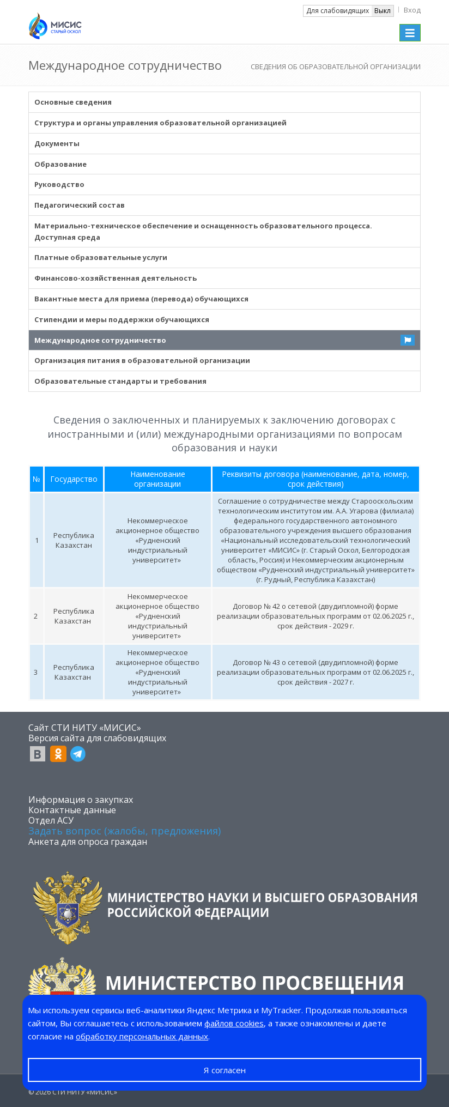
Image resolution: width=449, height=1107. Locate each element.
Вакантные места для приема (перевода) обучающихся (141, 299)
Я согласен (225, 1069)
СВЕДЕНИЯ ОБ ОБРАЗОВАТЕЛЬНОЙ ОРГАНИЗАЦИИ (336, 66)
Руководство (59, 184)
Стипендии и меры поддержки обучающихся (121, 319)
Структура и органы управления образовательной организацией (160, 123)
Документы (57, 143)
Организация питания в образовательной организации (142, 360)
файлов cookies (234, 1023)
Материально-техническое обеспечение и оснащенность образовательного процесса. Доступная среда (203, 231)
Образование (60, 164)
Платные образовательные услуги (100, 257)
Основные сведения (73, 102)
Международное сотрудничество (100, 340)
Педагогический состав (79, 205)
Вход (412, 10)
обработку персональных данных (142, 1036)
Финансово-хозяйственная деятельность (115, 278)
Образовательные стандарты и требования (120, 381)
